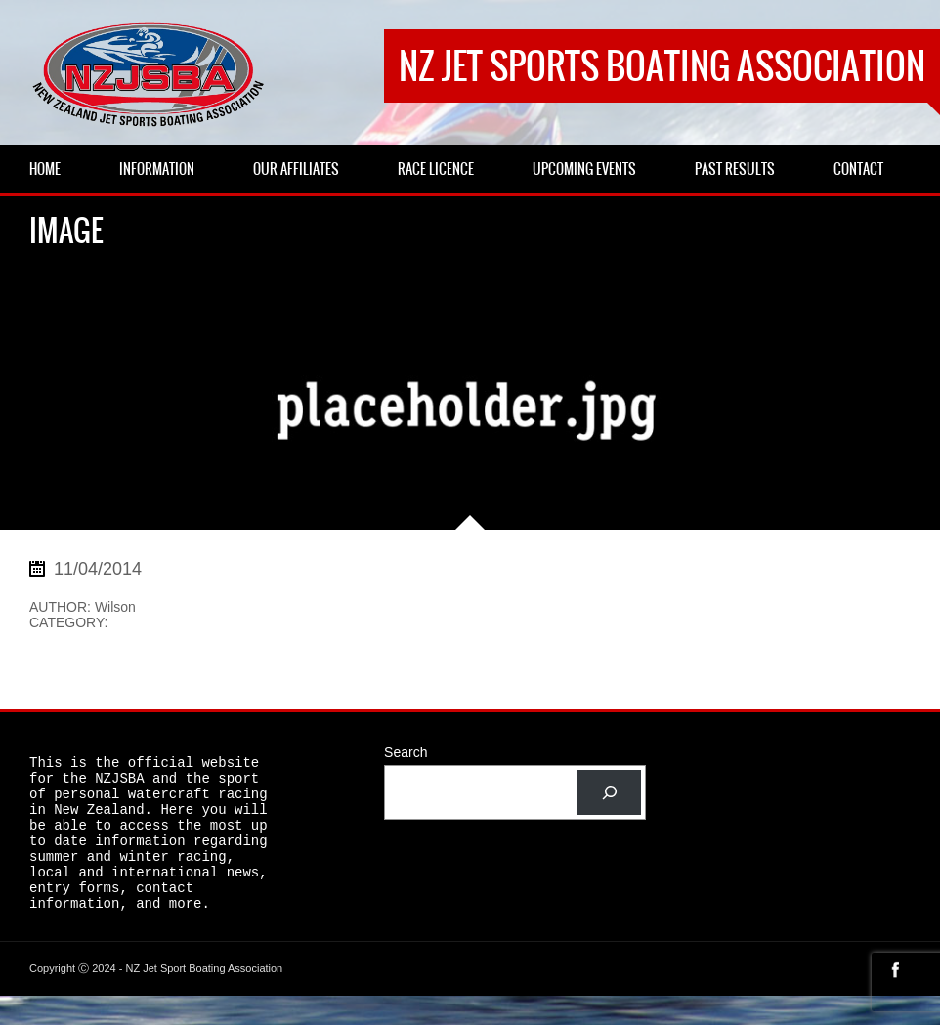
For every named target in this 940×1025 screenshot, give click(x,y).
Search (405, 752)
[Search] (609, 793)
